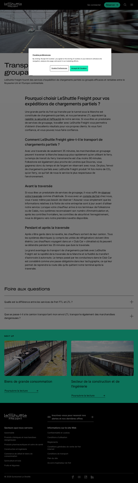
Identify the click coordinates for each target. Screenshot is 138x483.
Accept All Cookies (79, 68)
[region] (70, 62)
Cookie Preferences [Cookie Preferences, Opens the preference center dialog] (59, 68)
